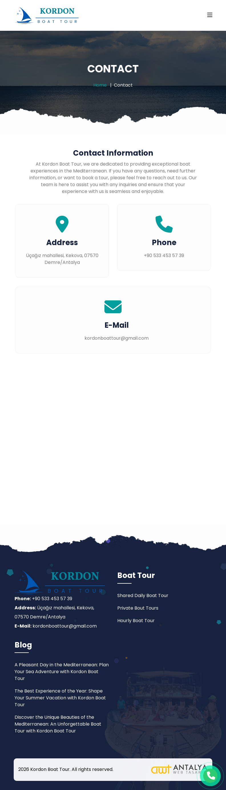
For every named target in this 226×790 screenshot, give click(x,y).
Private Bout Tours (137, 608)
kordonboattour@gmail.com (65, 626)
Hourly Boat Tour (136, 620)
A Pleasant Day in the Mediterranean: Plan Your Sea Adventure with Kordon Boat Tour (62, 671)
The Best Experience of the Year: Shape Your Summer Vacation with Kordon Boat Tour (60, 698)
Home (100, 85)
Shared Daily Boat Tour (142, 595)
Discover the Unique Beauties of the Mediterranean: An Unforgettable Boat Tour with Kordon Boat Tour (58, 724)
